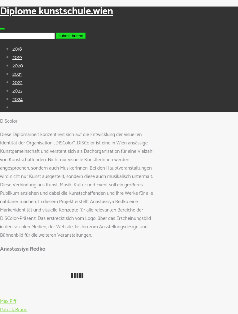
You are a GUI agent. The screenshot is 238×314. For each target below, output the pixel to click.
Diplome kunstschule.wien (56, 11)
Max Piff (8, 301)
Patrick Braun (13, 310)
